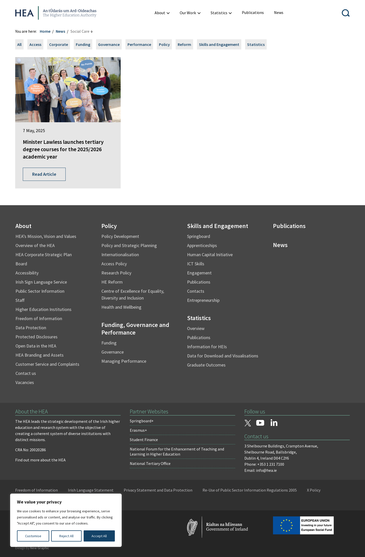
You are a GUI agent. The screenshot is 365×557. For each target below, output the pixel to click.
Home (45, 31)
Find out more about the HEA (40, 459)
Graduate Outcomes (206, 365)
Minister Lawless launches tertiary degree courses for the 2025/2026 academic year (63, 149)
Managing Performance (123, 361)
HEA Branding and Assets (39, 355)
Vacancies (24, 382)
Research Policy (116, 273)
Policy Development (120, 236)
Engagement (199, 273)
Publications (198, 282)
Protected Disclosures (36, 337)
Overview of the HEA (35, 245)
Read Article (44, 174)
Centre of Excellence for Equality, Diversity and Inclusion (132, 294)
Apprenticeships (202, 245)
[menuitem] (162, 13)
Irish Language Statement (91, 490)
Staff (19, 300)
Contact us (25, 373)
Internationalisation (120, 254)
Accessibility (27, 273)
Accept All (99, 536)
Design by (32, 548)
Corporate (58, 44)
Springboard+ (142, 420)
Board (21, 264)
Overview (196, 328)
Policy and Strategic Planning (129, 245)
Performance (139, 44)
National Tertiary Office (150, 463)
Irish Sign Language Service (41, 282)
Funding (83, 44)
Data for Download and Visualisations (222, 356)
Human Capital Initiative (210, 254)
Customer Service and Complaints (47, 364)
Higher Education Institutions (43, 309)
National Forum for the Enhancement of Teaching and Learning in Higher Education (177, 451)
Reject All (66, 536)
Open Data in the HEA (35, 346)
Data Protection (30, 327)
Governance (109, 44)
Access (35, 44)
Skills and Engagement (219, 44)
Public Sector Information (39, 291)
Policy (164, 44)
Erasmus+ (138, 430)
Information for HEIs (207, 347)
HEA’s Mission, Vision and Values (45, 236)
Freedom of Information (38, 318)
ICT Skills (195, 264)
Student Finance (144, 439)
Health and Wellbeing (121, 307)
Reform (184, 44)
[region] (66, 520)
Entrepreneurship (203, 300)
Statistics (256, 44)
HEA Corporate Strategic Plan (43, 254)
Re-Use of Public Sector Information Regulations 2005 (250, 490)
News (60, 31)
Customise (33, 536)
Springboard (198, 236)
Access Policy (114, 264)
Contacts (195, 291)
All (19, 44)
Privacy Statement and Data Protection (158, 490)
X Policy (313, 490)
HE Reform (112, 282)
